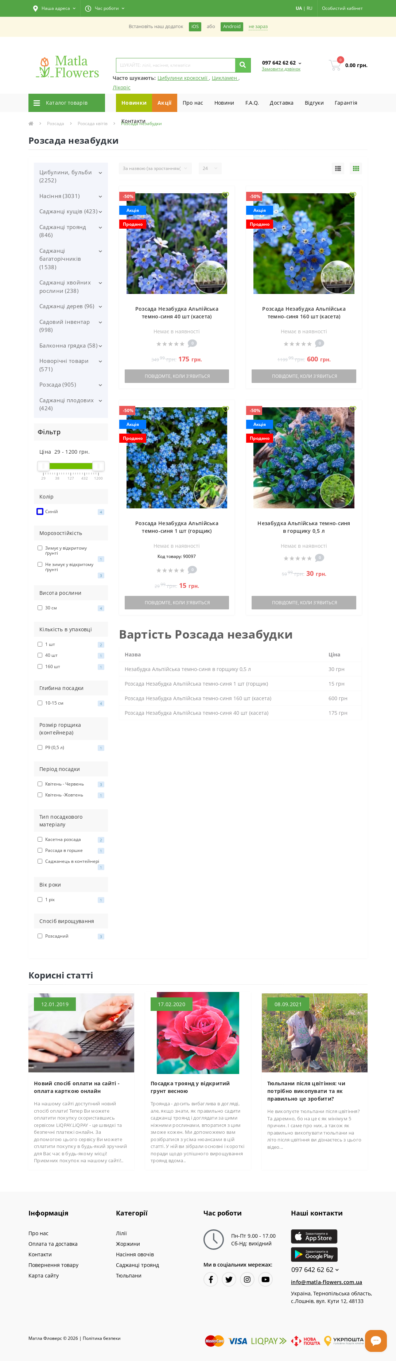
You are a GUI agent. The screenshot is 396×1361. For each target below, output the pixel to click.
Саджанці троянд (137, 1264)
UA (299, 8)
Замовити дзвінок (281, 69)
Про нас (193, 102)
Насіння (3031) (59, 195)
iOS (195, 26)
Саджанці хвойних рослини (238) (65, 286)
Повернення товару (53, 1264)
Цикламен (225, 77)
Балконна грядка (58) (68, 345)
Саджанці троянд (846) (62, 231)
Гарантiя (346, 102)
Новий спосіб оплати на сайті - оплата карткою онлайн (77, 1087)
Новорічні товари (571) (64, 365)
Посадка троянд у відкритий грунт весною (190, 1087)
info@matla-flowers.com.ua (326, 1282)
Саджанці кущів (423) (68, 211)
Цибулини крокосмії (183, 77)
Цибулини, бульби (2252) (65, 176)
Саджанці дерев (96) (66, 306)
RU (309, 8)
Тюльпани (128, 1275)
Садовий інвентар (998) (64, 326)
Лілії (121, 1233)
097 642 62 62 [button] (315, 1269)
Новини (224, 102)
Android (232, 26)
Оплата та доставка (53, 1243)
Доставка (282, 102)
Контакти (133, 120)
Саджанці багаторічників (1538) (60, 259)
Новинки (134, 102)
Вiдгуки (314, 102)
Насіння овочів (135, 1254)
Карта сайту (43, 1275)
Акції (165, 102)
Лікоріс (122, 87)
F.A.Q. (252, 102)
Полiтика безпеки (102, 1338)
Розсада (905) (57, 384)
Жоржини (128, 1243)
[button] (54, 8)
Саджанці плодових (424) (66, 404)
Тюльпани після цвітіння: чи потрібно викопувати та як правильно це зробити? (306, 1091)
